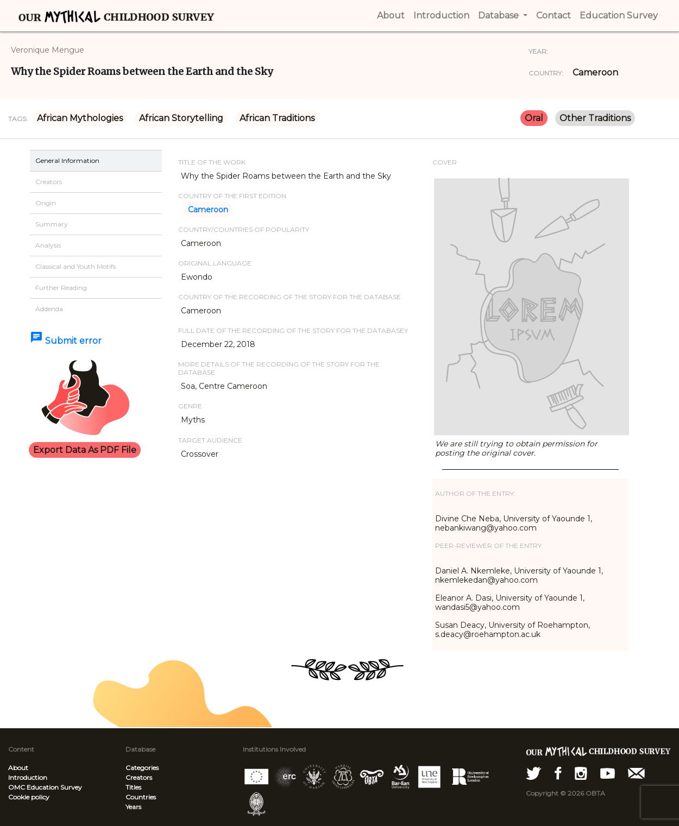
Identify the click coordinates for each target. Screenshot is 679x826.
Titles (133, 787)
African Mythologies (80, 118)
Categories (142, 768)
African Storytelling (181, 118)
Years (133, 807)
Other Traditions (595, 118)
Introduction (27, 777)
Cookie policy (28, 797)
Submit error (66, 341)
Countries (140, 797)
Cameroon (595, 72)
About (18, 768)
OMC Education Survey (45, 787)
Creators (138, 777)
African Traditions (277, 118)
